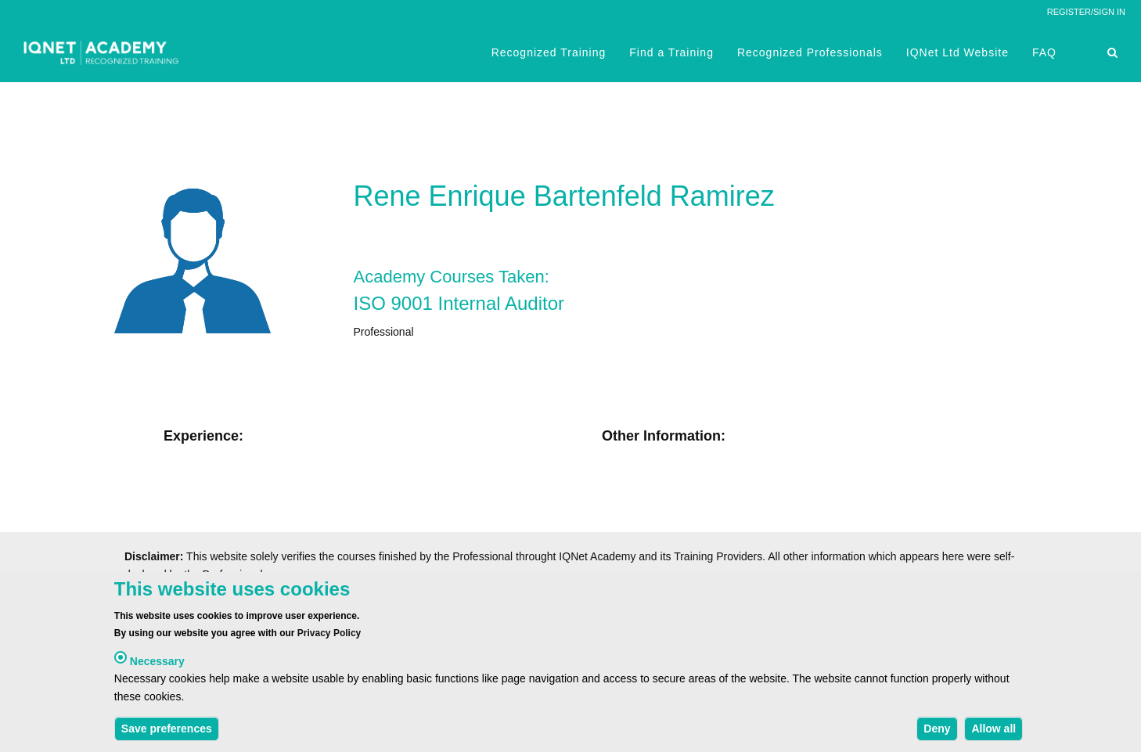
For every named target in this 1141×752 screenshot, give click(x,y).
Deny (936, 731)
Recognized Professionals (810, 52)
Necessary (157, 664)
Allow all (993, 731)
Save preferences (166, 731)
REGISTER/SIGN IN (1086, 11)
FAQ (1044, 52)
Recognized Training (548, 52)
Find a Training (671, 52)
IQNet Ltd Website (957, 52)
